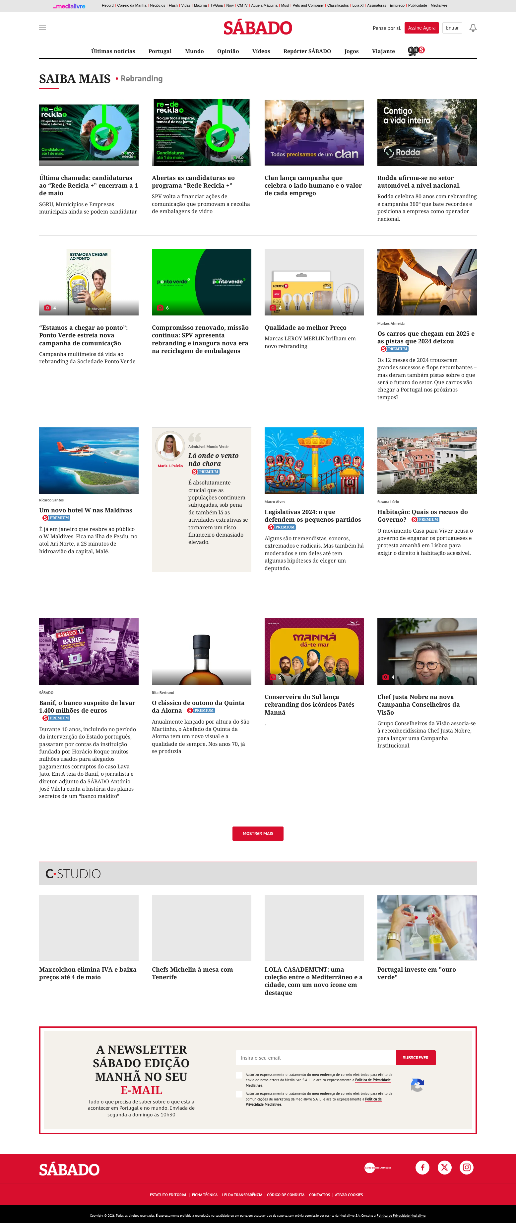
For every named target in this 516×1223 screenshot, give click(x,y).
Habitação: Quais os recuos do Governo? (422, 515)
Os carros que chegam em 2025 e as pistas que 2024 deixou (426, 337)
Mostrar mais (258, 833)
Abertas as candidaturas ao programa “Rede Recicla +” (193, 181)
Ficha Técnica (205, 1194)
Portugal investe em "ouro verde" (416, 973)
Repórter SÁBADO (307, 51)
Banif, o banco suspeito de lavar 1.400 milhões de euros (87, 706)
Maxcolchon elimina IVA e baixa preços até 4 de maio (88, 973)
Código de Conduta (285, 1194)
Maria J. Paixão (170, 465)
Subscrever (415, 1058)
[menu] (42, 28)
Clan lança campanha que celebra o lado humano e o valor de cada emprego (313, 185)
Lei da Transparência (242, 1194)
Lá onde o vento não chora (213, 459)
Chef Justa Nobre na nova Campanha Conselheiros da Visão (418, 704)
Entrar (452, 28)
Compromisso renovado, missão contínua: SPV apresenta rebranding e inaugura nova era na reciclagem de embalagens (200, 339)
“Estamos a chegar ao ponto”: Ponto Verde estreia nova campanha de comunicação (83, 335)
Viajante (383, 51)
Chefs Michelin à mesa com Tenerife (192, 973)
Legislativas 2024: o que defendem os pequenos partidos (313, 515)
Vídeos (261, 51)
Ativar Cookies (349, 1194)
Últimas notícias (113, 51)
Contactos (319, 1194)
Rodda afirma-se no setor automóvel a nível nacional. (419, 181)
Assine (421, 28)
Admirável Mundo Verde (208, 446)
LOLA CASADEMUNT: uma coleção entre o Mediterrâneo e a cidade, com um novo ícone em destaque (314, 981)
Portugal (160, 51)
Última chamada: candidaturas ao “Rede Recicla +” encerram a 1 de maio (88, 185)
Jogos (352, 51)
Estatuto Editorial (168, 1194)
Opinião (228, 51)
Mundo (194, 51)
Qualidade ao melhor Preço (306, 327)
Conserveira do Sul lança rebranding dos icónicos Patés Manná (310, 704)
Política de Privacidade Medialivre (401, 1215)
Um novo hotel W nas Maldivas (85, 510)
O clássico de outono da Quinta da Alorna (198, 706)
